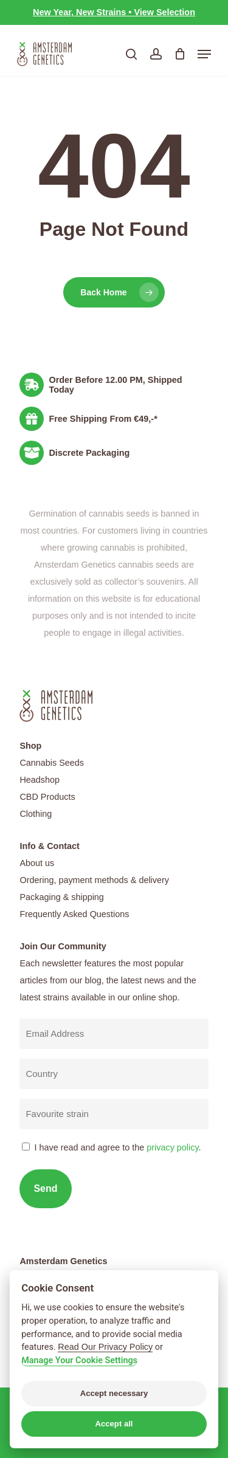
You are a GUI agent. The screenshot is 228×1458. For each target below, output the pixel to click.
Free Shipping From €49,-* (103, 419)
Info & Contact (49, 846)
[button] (204, 54)
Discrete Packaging (89, 453)
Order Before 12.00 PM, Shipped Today (115, 384)
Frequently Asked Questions (74, 914)
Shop (30, 746)
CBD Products (47, 797)
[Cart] (180, 54)
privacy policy (172, 1147)
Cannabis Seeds (51, 763)
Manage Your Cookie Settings (79, 1360)
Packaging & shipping (61, 897)
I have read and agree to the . (117, 1147)
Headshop (39, 780)
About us (36, 863)
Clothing (35, 814)
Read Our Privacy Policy (105, 1347)
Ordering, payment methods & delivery (94, 880)
